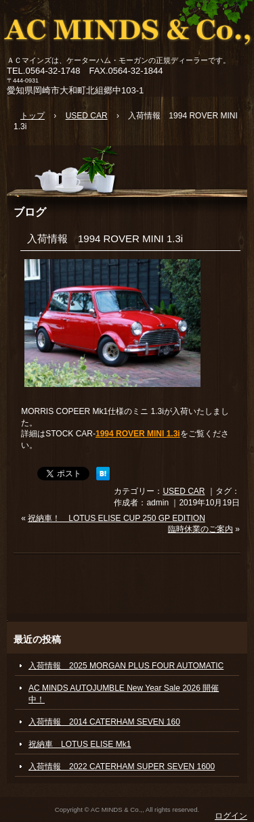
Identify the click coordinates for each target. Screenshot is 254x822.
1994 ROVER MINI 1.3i (138, 433)
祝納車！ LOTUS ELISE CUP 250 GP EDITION (116, 518)
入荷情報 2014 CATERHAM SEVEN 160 (104, 722)
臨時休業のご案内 (200, 529)
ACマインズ (127, 28)
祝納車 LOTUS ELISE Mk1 (79, 744)
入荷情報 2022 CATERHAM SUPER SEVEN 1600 (121, 766)
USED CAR (184, 491)
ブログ (30, 212)
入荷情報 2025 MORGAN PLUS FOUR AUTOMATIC (126, 665)
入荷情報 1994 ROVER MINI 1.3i (105, 238)
